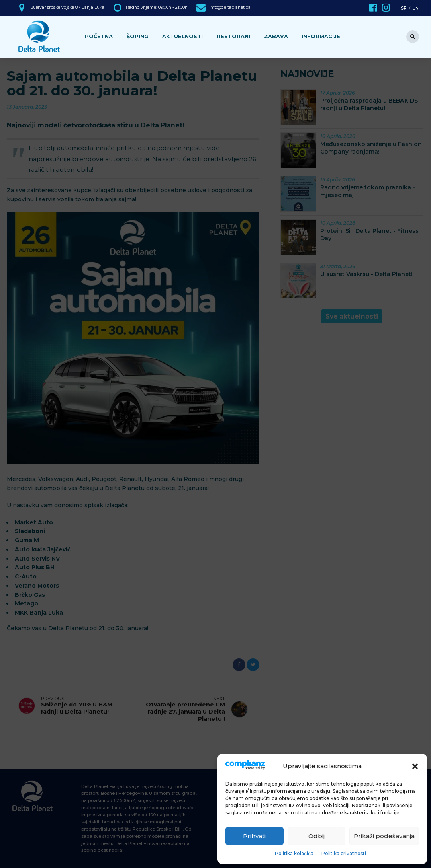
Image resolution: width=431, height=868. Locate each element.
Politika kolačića (294, 853)
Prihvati (254, 836)
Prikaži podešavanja (384, 836)
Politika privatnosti (343, 853)
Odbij (316, 836)
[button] (415, 766)
